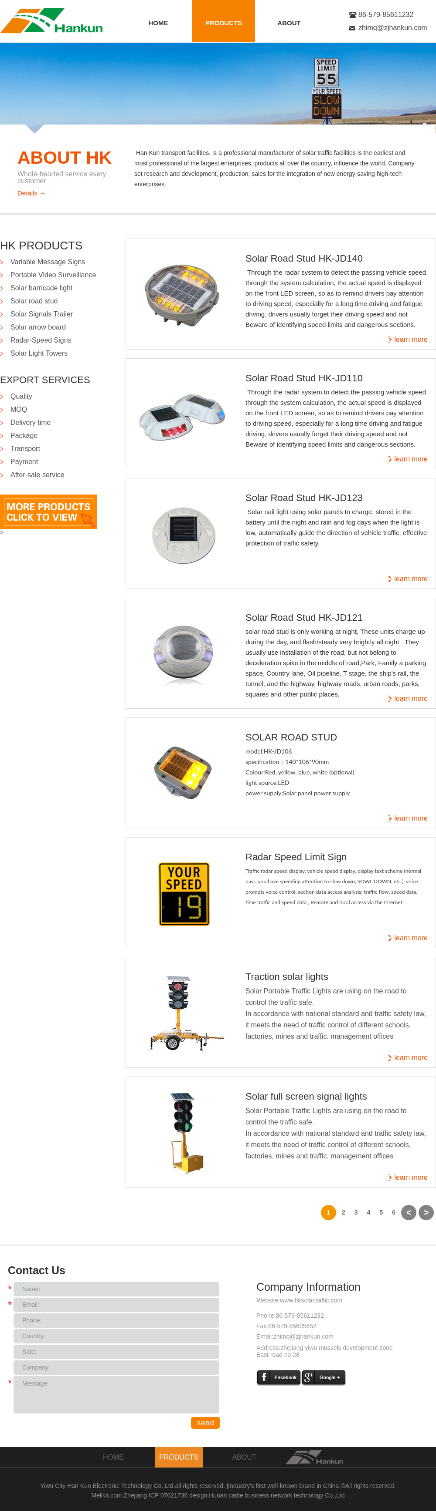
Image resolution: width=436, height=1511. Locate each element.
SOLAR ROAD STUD (291, 737)
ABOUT (288, 23)
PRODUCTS (223, 23)
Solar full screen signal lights (306, 1096)
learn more (411, 339)
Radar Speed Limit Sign (296, 856)
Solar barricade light (41, 288)
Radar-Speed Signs (41, 340)
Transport (25, 448)
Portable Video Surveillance (53, 275)
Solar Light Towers (39, 353)
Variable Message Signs (47, 262)
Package (23, 435)
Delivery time (30, 422)
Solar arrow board (38, 327)
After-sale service (37, 474)
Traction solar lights (286, 976)
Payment (24, 461)
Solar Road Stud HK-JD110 (304, 378)
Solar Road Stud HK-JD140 (304, 258)
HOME (158, 23)
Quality (21, 396)
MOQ (18, 409)
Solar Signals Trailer (41, 314)
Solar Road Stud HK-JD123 (304, 497)
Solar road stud (34, 301)
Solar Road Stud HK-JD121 (304, 617)
